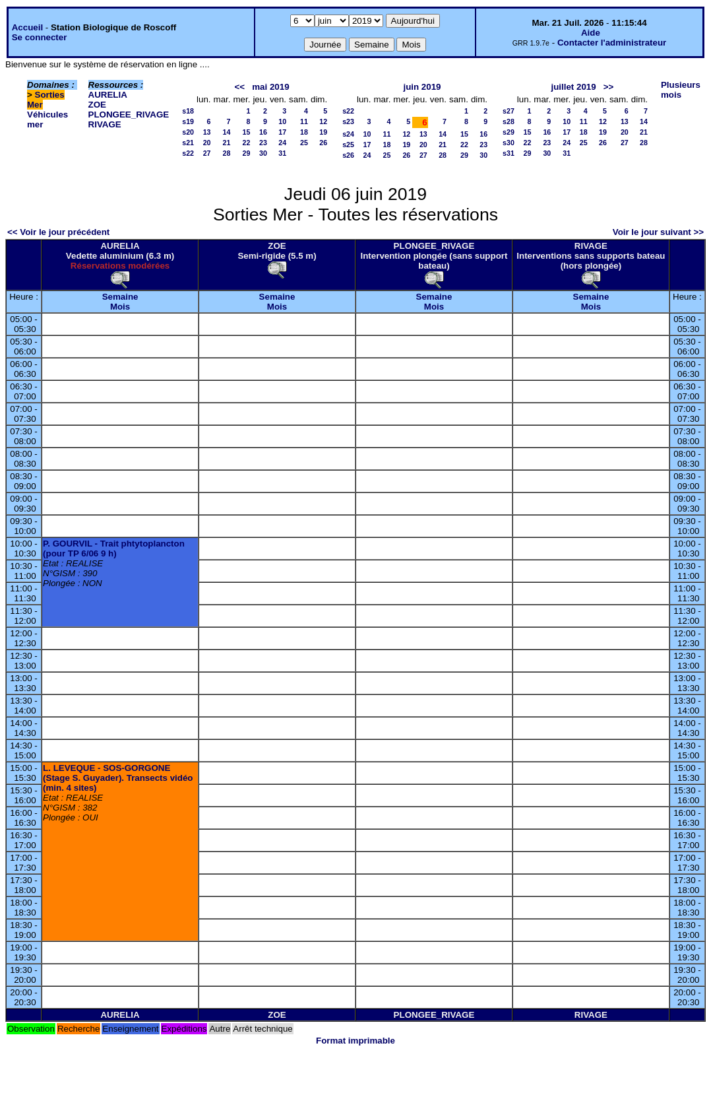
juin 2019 (422, 87)
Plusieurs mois (680, 90)
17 (282, 132)
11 (304, 121)
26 (323, 143)
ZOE (97, 105)
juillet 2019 (573, 87)
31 (282, 153)
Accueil (27, 27)
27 (207, 153)
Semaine (120, 297)
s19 (188, 121)
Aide (590, 33)
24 (282, 143)
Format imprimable (355, 1041)
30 (263, 153)
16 (263, 132)
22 (247, 143)
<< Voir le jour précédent (58, 232)
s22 (188, 153)
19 (323, 132)
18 (304, 132)
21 (227, 143)
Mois (120, 307)
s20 (188, 132)
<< (240, 87)
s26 (348, 155)
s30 (508, 143)
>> (608, 87)
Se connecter (39, 37)
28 (227, 153)
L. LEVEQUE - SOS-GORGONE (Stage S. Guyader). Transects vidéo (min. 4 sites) (118, 778)
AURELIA (107, 95)
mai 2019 (270, 87)
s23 (348, 121)
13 (207, 132)
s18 (188, 111)
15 (247, 132)
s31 (508, 153)
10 (282, 121)
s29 (508, 132)
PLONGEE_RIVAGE (129, 114)
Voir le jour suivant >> (658, 232)
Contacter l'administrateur (611, 43)
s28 (508, 121)
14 (227, 132)
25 (304, 143)
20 (207, 143)
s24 (348, 134)
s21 (188, 143)
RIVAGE (104, 124)
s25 (348, 145)
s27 (508, 111)
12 (323, 121)
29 (247, 153)
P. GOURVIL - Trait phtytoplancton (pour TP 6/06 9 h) (114, 548)
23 (263, 143)
